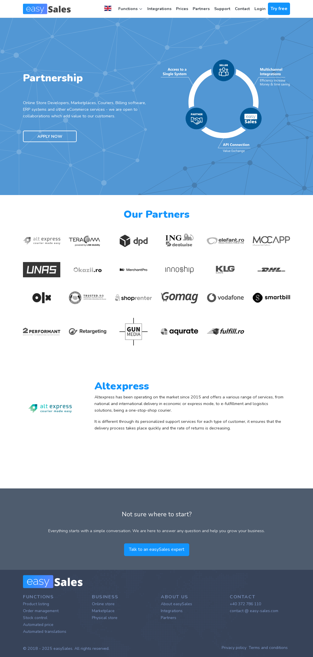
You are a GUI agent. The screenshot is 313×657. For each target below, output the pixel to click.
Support (222, 9)
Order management (41, 611)
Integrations (159, 9)
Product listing (36, 604)
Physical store (104, 617)
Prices (182, 9)
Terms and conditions (268, 647)
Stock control (35, 617)
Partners (201, 9)
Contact (242, 9)
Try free (279, 8)
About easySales (176, 604)
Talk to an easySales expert (156, 549)
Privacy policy (234, 647)
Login (260, 9)
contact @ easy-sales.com (254, 611)
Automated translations (44, 631)
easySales (62, 648)
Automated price (38, 624)
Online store (103, 604)
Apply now (49, 136)
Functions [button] (130, 9)
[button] (109, 9)
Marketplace (103, 611)
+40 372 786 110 (245, 604)
